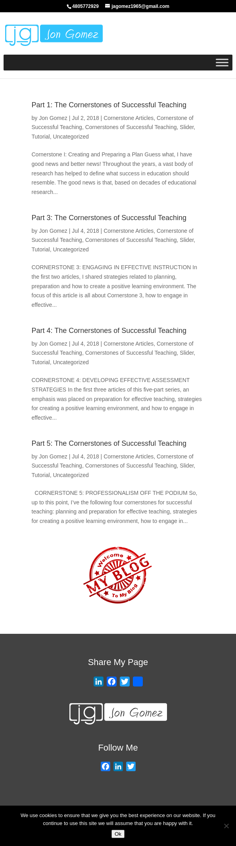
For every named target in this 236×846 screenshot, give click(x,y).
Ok (118, 834)
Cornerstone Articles (128, 118)
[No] (226, 826)
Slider (187, 127)
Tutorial (41, 136)
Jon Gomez (53, 118)
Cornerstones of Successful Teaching (131, 127)
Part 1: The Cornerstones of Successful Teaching (109, 105)
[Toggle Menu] (222, 62)
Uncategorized (70, 136)
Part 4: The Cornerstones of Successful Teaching (109, 331)
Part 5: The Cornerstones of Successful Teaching (109, 443)
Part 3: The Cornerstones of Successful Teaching (109, 218)
